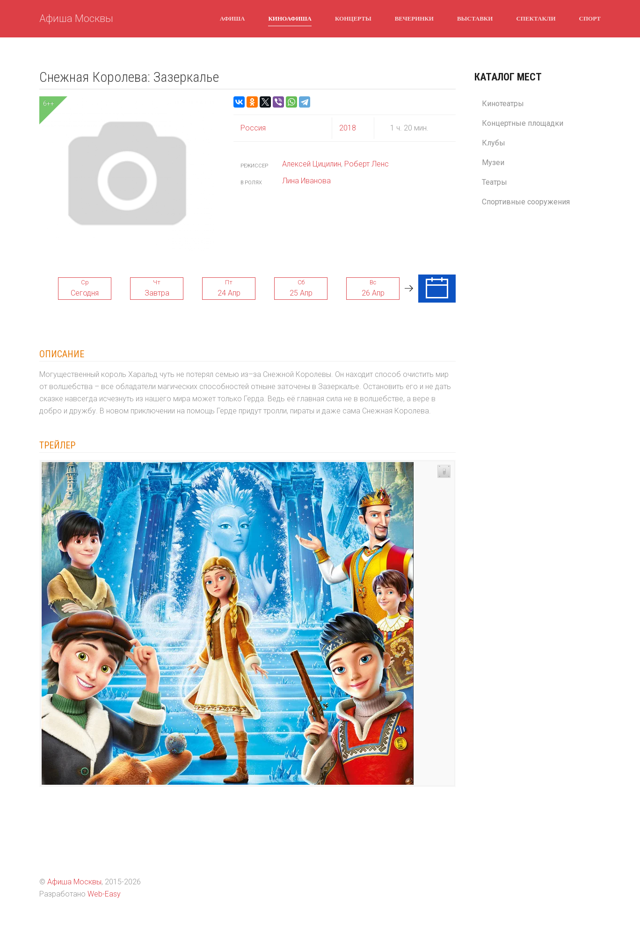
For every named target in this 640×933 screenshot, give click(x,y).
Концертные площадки (522, 123)
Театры (494, 182)
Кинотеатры (503, 103)
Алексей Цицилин (311, 163)
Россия (253, 127)
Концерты (353, 18)
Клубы (493, 142)
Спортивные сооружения (526, 201)
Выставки (475, 18)
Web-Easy (104, 894)
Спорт (590, 18)
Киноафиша (290, 18)
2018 (347, 127)
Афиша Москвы (76, 18)
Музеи (493, 162)
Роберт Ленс (366, 163)
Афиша (232, 18)
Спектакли (535, 18)
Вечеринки (414, 18)
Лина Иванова (306, 180)
